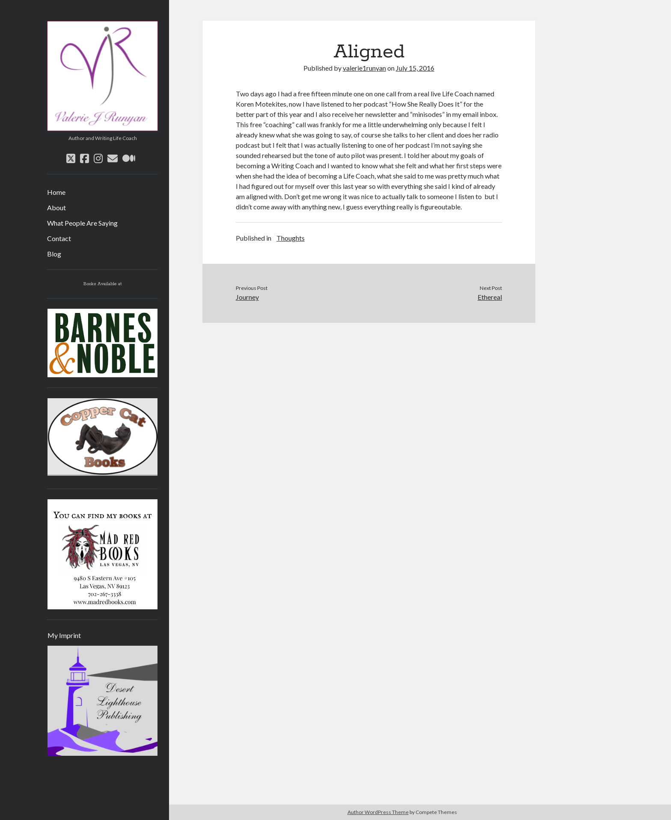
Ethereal (490, 297)
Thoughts (290, 238)
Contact (59, 238)
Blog (54, 254)
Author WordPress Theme (378, 812)
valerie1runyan (364, 68)
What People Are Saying (82, 223)
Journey (247, 297)
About (56, 207)
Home (56, 192)
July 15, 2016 (415, 68)
